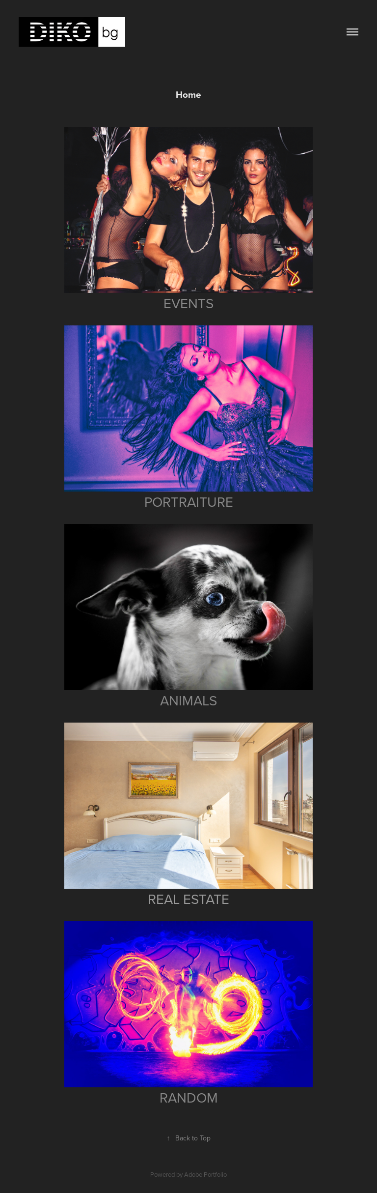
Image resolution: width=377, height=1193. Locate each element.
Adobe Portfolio (205, 1174)
